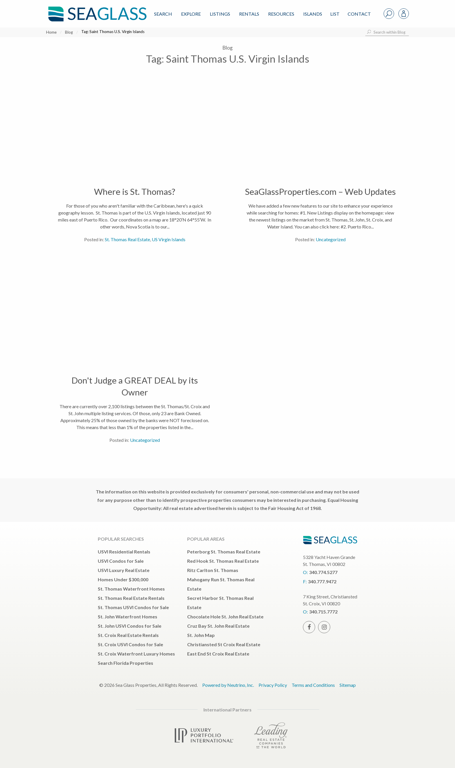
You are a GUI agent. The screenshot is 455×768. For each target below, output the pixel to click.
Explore (191, 14)
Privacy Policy (273, 685)
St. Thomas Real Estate (127, 239)
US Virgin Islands (168, 239)
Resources (281, 14)
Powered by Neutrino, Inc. (228, 685)
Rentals (249, 14)
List (335, 14)
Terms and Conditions (313, 685)
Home (51, 32)
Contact (359, 14)
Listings (220, 14)
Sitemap (348, 685)
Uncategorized (331, 239)
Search (163, 14)
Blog (69, 32)
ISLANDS (312, 14)
